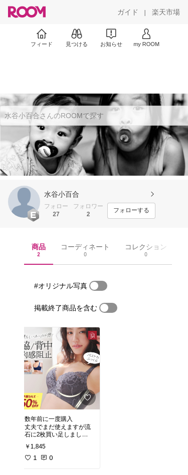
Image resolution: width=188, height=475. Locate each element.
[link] (59, 368)
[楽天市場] (166, 12)
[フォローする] (131, 211)
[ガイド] (127, 12)
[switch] (98, 286)
